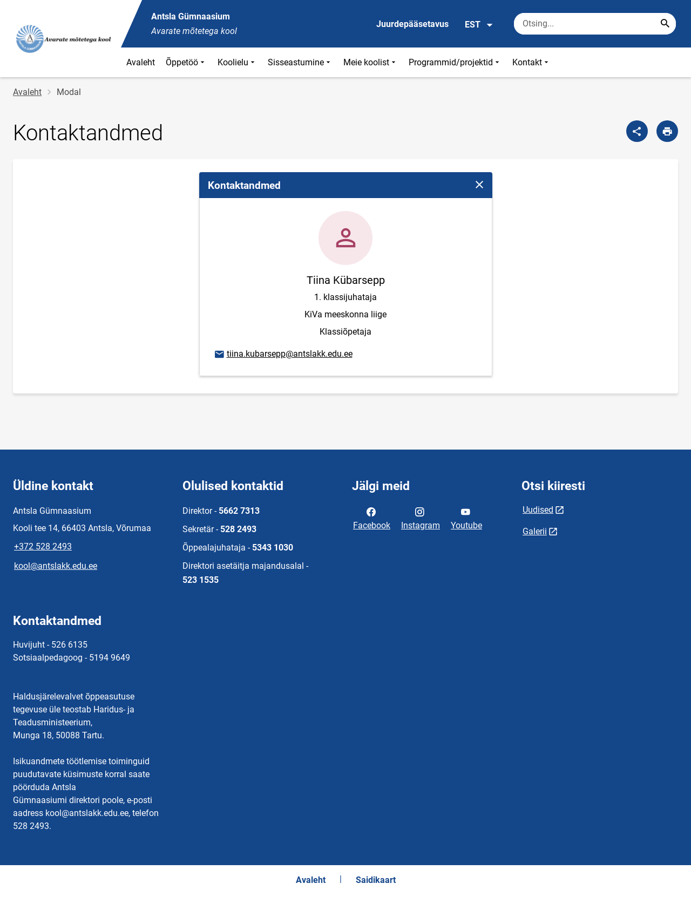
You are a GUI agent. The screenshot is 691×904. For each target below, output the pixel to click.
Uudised (538, 510)
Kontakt (531, 62)
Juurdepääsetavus (412, 24)
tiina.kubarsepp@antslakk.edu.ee (283, 355)
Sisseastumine (300, 62)
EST (479, 24)
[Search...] (665, 24)
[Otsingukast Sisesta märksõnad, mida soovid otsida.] (595, 24)
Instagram (420, 518)
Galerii (535, 531)
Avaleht (140, 62)
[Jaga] (637, 131)
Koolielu (237, 62)
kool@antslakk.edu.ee (55, 566)
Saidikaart (376, 880)
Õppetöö (186, 62)
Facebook (371, 518)
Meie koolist (370, 62)
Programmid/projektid (455, 62)
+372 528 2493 (43, 546)
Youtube (466, 518)
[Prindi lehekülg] (667, 131)
